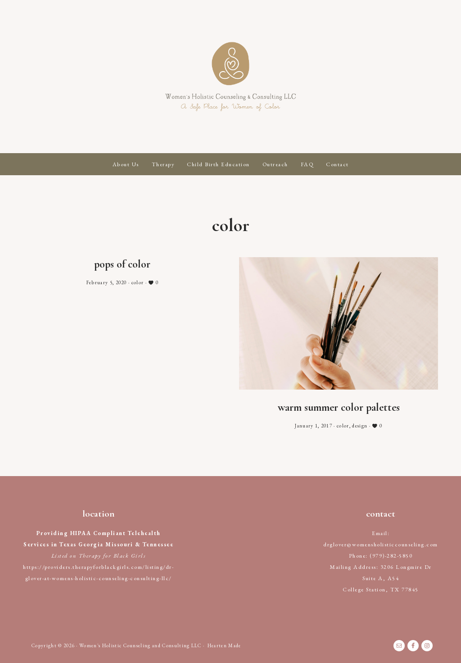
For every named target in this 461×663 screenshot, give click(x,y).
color (137, 282)
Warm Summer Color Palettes (339, 407)
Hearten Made (224, 645)
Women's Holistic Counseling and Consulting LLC (230, 76)
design (359, 425)
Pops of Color (122, 264)
